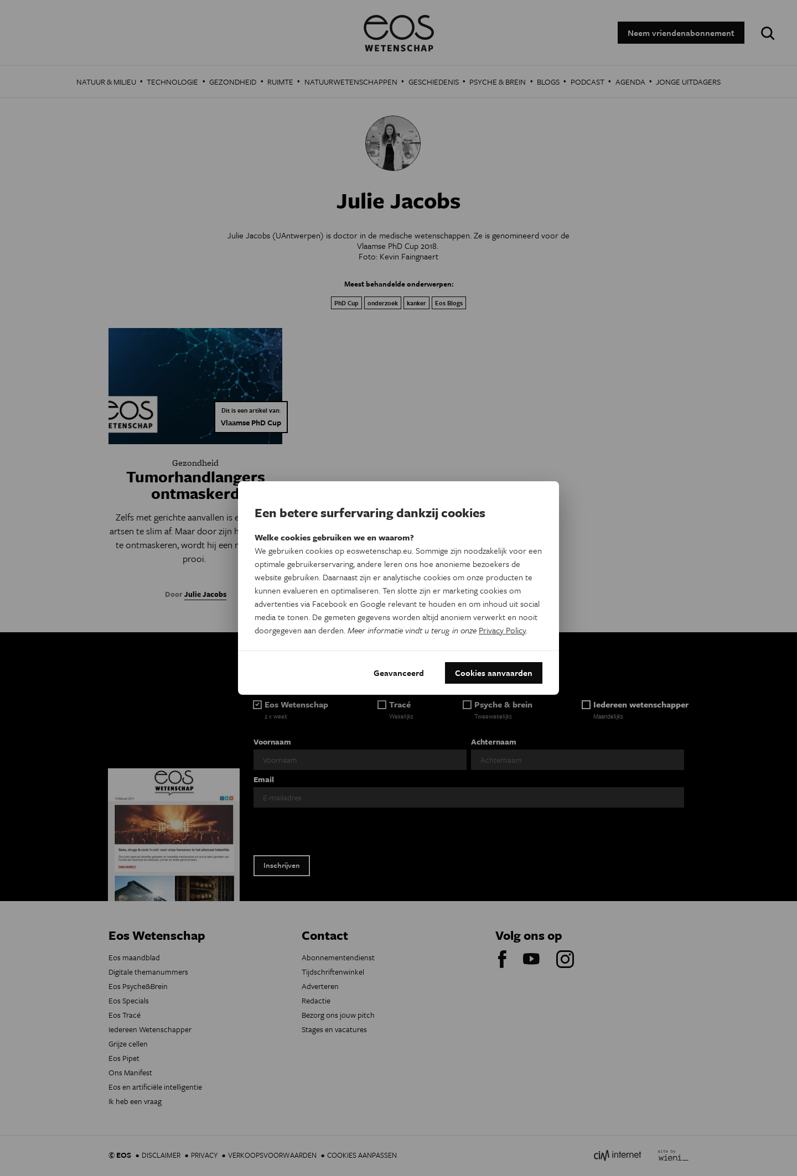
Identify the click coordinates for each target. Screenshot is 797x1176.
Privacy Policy (502, 629)
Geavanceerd (399, 673)
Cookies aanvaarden (493, 673)
